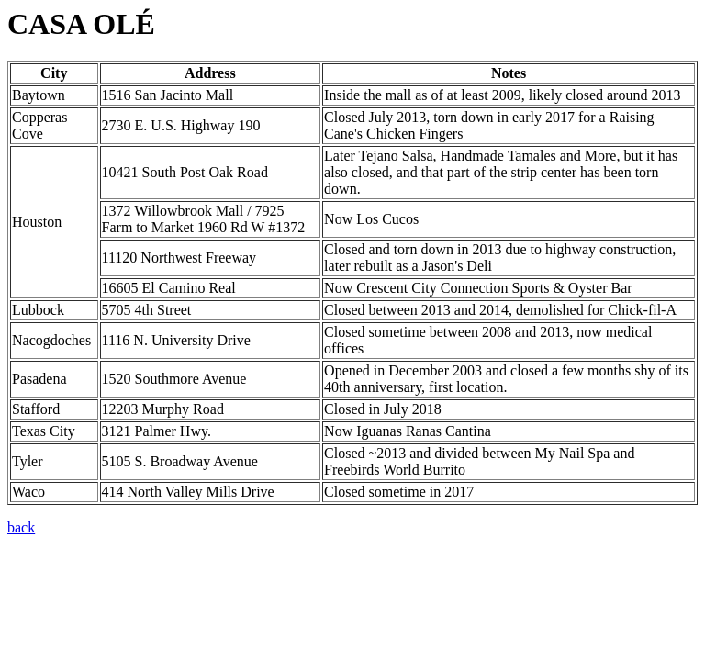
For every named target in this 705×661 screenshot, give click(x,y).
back (21, 527)
